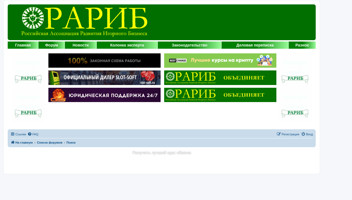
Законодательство (189, 45)
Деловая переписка (255, 45)
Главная (23, 45)
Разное (302, 45)
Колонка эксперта (127, 45)
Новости (81, 45)
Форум (51, 45)
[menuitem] (33, 134)
